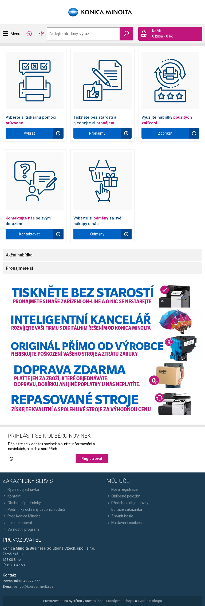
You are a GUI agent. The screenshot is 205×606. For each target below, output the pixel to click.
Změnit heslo (120, 516)
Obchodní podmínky (22, 503)
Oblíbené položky (123, 496)
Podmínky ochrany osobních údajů (34, 509)
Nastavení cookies (124, 523)
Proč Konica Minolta (22, 516)
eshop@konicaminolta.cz (33, 586)
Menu (15, 34)
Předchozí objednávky (127, 503)
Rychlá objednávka (21, 489)
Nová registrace (122, 489)
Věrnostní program (21, 529)
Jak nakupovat (17, 523)
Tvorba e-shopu (150, 601)
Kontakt (12, 496)
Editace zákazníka (124, 509)
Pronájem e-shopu (120, 601)
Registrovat (91, 458)
